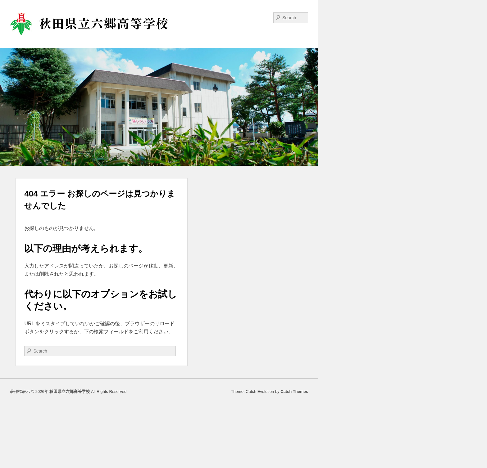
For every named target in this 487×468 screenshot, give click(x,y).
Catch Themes (294, 391)
